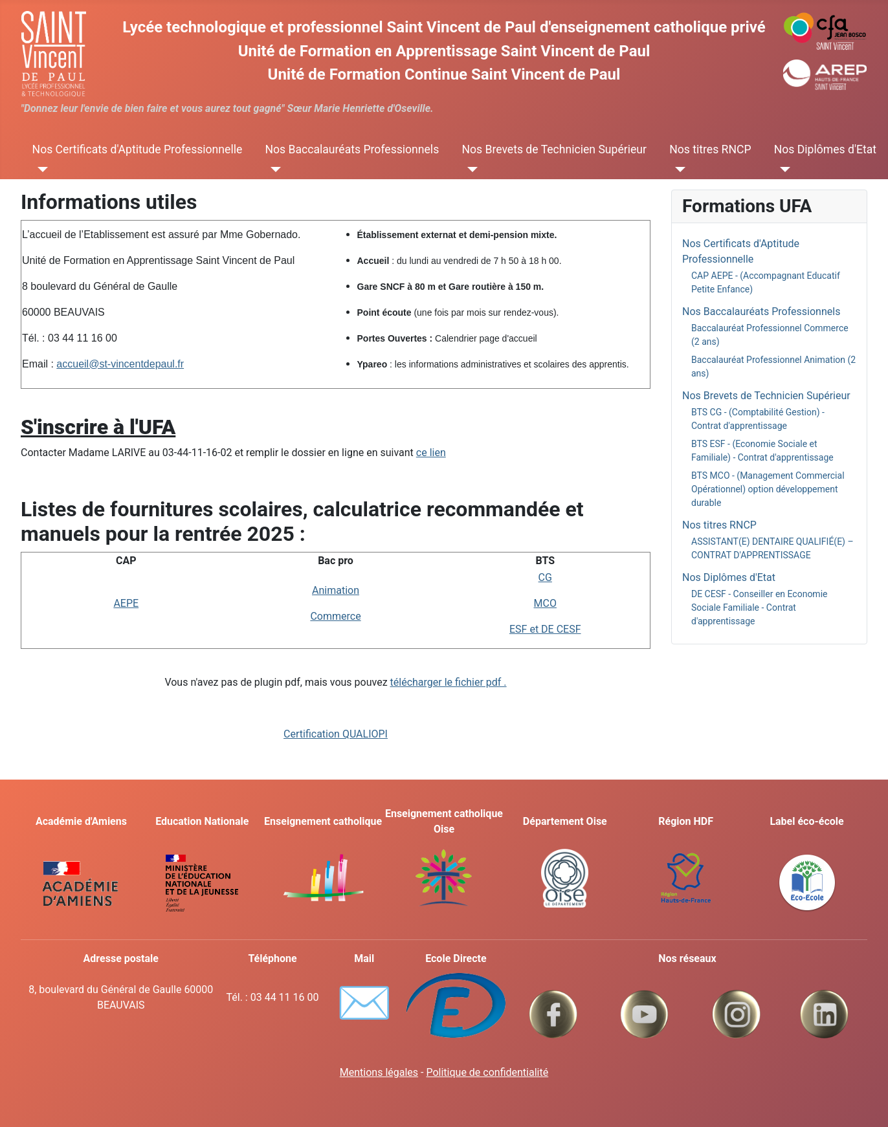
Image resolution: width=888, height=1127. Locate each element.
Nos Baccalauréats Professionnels (352, 149)
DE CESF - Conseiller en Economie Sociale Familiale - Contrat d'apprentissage (759, 607)
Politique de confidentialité (487, 1072)
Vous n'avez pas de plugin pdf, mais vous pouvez (335, 682)
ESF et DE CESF (545, 629)
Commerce (335, 616)
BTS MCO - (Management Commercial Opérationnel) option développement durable (768, 489)
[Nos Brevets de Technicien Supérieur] (469, 169)
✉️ (364, 1002)
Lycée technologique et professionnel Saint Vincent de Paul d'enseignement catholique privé (443, 27)
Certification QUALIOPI (335, 734)
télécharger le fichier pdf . (448, 682)
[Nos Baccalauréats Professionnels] (273, 169)
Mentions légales (379, 1072)
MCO (545, 603)
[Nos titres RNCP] (677, 169)
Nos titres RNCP (710, 149)
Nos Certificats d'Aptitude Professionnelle (137, 149)
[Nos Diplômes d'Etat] (782, 169)
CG (545, 577)
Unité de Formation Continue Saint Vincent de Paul (444, 74)
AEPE (126, 603)
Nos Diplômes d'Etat (825, 149)
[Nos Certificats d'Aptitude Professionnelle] (40, 169)
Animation (335, 590)
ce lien (431, 452)
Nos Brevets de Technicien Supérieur (554, 149)
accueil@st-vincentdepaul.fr (120, 363)
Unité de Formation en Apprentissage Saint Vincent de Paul (444, 51)
